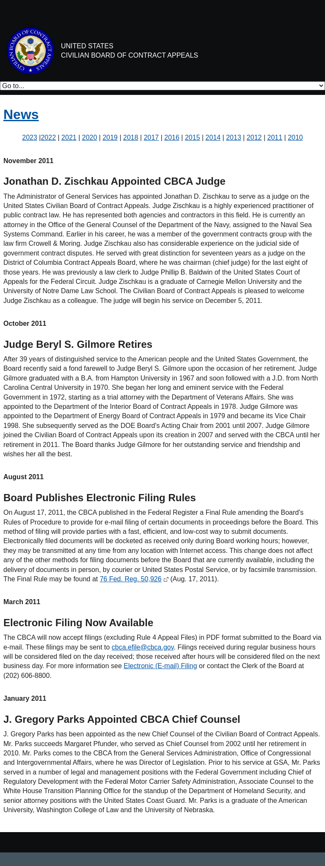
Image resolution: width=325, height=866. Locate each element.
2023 (29, 137)
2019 (110, 137)
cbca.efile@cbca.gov (143, 647)
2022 (48, 137)
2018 (130, 137)
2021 (69, 137)
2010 (295, 137)
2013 (233, 137)
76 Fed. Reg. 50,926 (131, 579)
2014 (213, 137)
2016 (171, 137)
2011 (275, 137)
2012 (254, 137)
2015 (192, 137)
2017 (151, 137)
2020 (89, 137)
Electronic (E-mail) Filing (160, 665)
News (21, 114)
